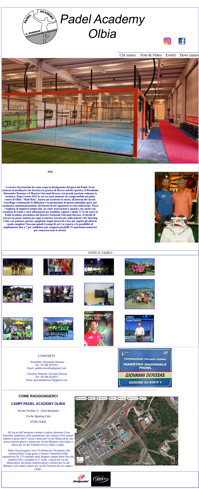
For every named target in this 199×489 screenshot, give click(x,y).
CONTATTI (46, 356)
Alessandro (49, 362)
